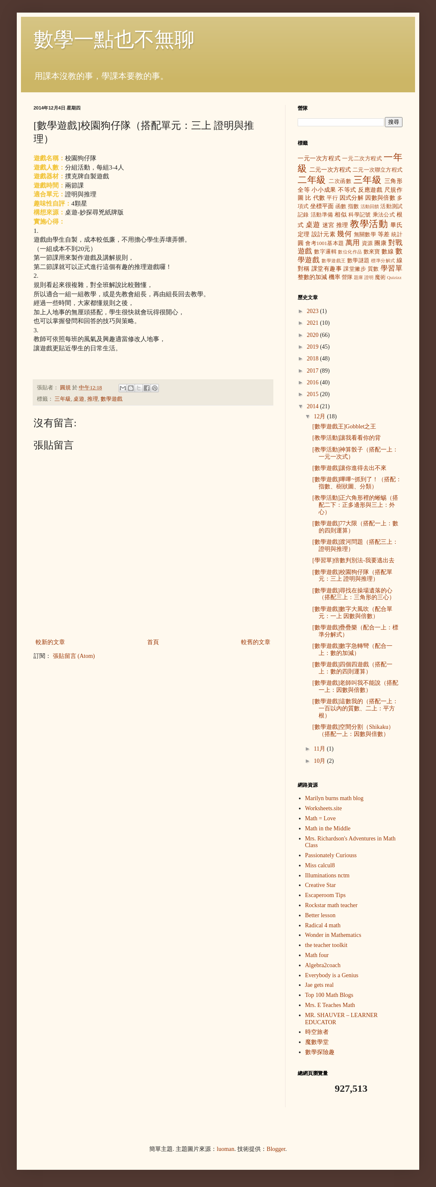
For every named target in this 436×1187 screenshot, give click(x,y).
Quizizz (394, 277)
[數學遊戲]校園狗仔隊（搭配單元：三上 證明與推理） (352, 575)
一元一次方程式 (319, 158)
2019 (313, 347)
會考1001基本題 (324, 243)
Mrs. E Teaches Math (330, 1005)
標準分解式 (383, 260)
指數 (353, 206)
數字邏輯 (325, 252)
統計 (396, 234)
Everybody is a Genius (331, 975)
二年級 (312, 180)
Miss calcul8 (320, 865)
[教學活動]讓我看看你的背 (346, 438)
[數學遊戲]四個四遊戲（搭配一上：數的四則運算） (352, 668)
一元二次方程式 (362, 159)
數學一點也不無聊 (114, 39)
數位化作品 (350, 251)
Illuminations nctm (327, 875)
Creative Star (320, 885)
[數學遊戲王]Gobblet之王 (344, 426)
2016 (313, 382)
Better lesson (320, 915)
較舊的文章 (255, 642)
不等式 (347, 190)
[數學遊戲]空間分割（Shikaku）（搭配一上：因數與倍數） (353, 730)
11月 (320, 749)
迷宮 (328, 225)
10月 (320, 761)
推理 (92, 399)
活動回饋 (370, 206)
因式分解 (352, 198)
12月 (320, 416)
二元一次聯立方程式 (377, 170)
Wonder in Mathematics (333, 935)
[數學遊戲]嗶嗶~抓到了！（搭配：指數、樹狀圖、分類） (357, 483)
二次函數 (340, 181)
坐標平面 (322, 206)
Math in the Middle (328, 828)
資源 (367, 243)
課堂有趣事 (326, 269)
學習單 (391, 268)
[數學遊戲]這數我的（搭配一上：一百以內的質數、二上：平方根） (355, 708)
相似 (341, 214)
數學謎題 (358, 260)
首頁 (153, 642)
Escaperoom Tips (325, 895)
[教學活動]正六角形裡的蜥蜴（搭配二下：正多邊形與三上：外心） (355, 505)
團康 (380, 243)
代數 (319, 198)
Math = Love (320, 818)
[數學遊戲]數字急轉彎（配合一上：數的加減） (352, 649)
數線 (388, 251)
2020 (313, 335)
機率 (334, 277)
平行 (332, 198)
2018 (313, 358)
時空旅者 (317, 1032)
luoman (225, 1149)
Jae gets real (319, 985)
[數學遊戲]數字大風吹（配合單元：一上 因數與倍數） (352, 612)
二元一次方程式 (330, 170)
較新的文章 (50, 642)
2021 (313, 323)
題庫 (358, 277)
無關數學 (365, 234)
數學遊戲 (111, 399)
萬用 (352, 243)
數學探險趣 (320, 1052)
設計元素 (323, 234)
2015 (313, 394)
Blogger (276, 1149)
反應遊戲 (370, 190)
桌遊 (78, 399)
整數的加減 (312, 277)
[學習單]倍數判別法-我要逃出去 (353, 560)
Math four (317, 955)
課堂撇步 (354, 269)
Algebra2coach (323, 965)
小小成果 (323, 190)
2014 (313, 406)
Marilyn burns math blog (334, 798)
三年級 (62, 399)
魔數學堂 (317, 1042)
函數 (340, 206)
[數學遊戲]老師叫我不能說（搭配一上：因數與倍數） (355, 686)
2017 (313, 371)
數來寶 (371, 252)
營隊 (347, 277)
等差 (384, 234)
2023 (313, 311)
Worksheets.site (323, 808)
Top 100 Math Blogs (329, 995)
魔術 (380, 277)
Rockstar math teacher (331, 905)
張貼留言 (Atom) (74, 656)
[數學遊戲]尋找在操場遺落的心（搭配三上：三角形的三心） (353, 594)
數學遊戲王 (333, 260)
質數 (373, 269)
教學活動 (369, 224)
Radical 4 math (323, 925)
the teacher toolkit (326, 945)
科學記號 (359, 215)
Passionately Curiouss (331, 855)
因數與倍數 (380, 198)
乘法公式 (384, 215)
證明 (369, 277)
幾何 (344, 234)
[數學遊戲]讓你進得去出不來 (349, 468)
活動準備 (322, 215)
